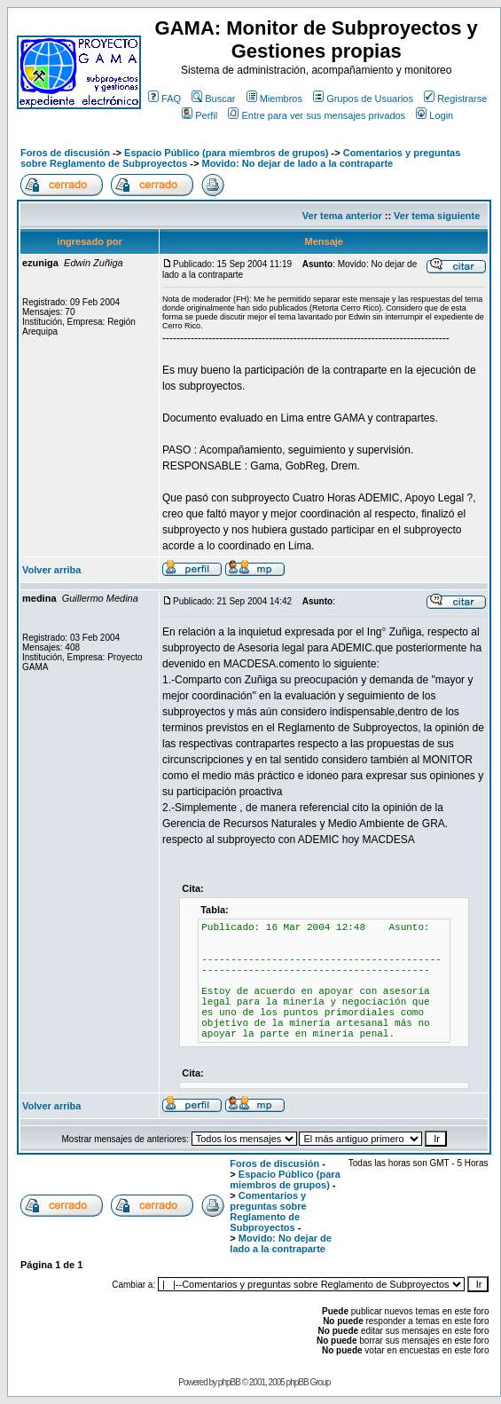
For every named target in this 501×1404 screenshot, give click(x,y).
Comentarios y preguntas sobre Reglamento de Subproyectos (268, 1211)
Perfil (199, 115)
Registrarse (455, 98)
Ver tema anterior (342, 215)
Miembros (274, 98)
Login (434, 115)
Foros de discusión (65, 152)
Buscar (213, 98)
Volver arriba (51, 569)
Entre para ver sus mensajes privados (316, 115)
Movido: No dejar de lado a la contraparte (297, 163)
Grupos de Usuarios (363, 98)
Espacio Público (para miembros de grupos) (226, 152)
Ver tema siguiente (437, 215)
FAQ (164, 98)
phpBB (229, 1382)
